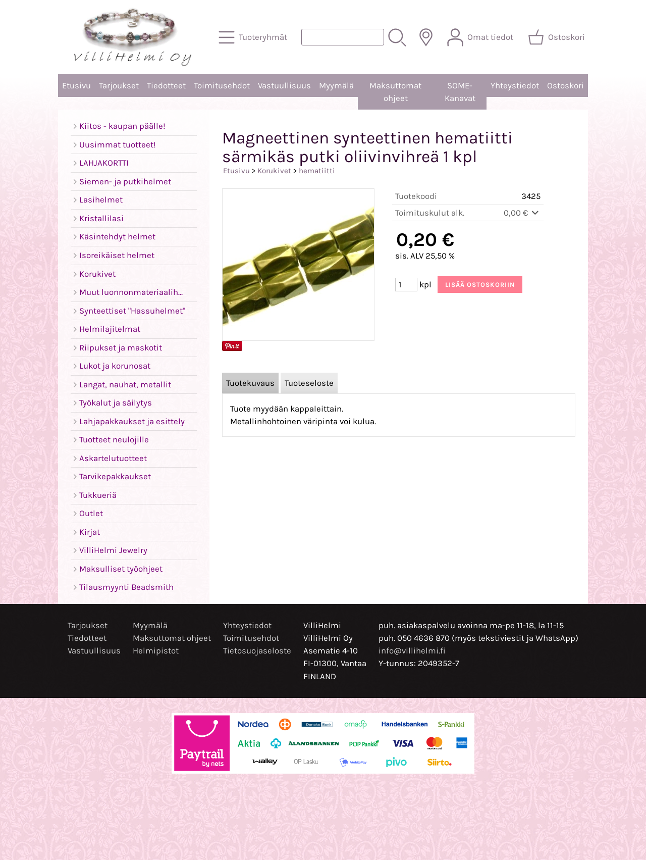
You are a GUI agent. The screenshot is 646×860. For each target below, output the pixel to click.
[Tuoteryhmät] (254, 37)
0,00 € (522, 213)
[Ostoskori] (557, 37)
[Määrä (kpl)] (406, 284)
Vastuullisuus (284, 85)
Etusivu (76, 85)
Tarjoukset (119, 85)
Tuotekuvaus (250, 383)
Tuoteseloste (309, 383)
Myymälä (336, 85)
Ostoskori (565, 85)
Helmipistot (156, 650)
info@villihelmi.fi (412, 650)
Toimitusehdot (222, 85)
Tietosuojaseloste (257, 650)
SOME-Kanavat (460, 92)
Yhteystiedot (515, 85)
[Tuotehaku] (342, 37)
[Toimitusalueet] (426, 37)
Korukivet (274, 170)
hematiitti (317, 170)
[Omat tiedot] (481, 37)
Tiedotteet (166, 85)
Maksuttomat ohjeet (395, 92)
